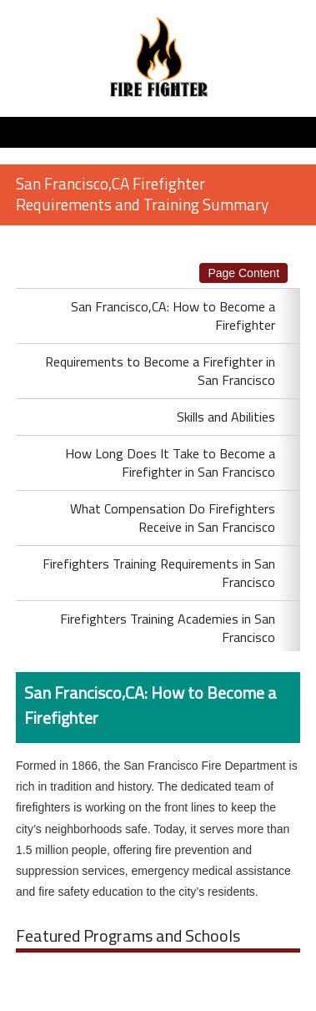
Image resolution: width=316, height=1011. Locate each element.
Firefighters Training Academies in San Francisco (167, 628)
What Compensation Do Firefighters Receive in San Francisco (172, 517)
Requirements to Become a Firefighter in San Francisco (160, 370)
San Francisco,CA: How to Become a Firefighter (173, 315)
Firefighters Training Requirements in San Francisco (159, 573)
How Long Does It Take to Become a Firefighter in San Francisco (170, 462)
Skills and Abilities (226, 417)
